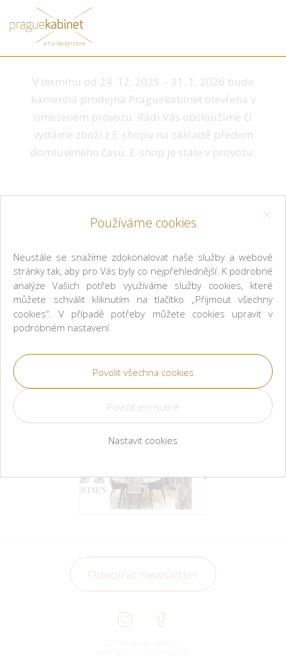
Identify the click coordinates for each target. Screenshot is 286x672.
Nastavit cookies (143, 440)
